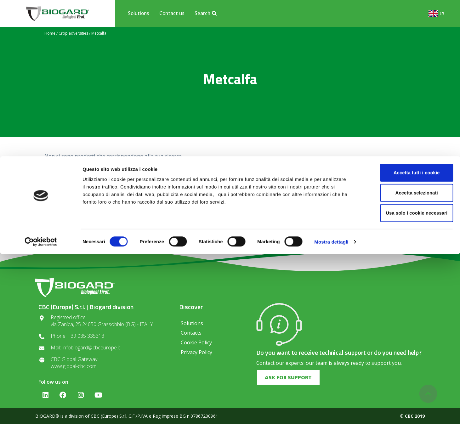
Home (49, 33)
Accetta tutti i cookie (407, 342)
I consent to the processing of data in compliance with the (230, 226)
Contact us (172, 13)
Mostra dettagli (331, 411)
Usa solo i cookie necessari (407, 382)
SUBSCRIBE (303, 208)
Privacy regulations (208, 228)
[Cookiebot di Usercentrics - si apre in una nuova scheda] (40, 411)
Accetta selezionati (407, 362)
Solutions (138, 13)
